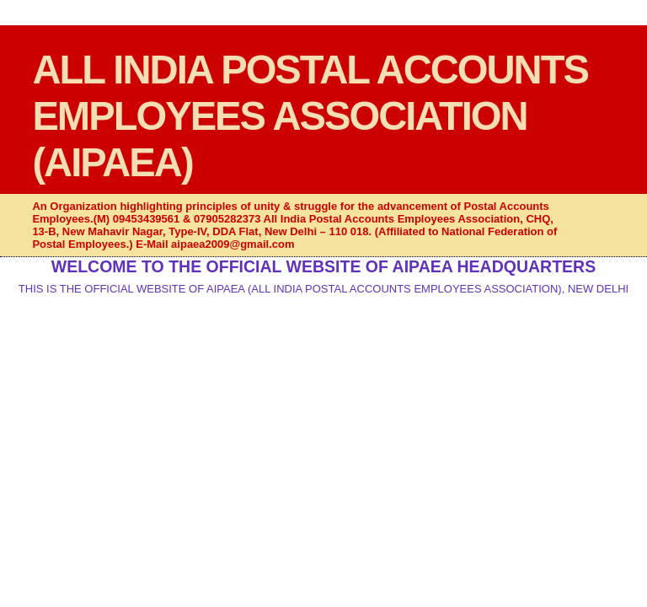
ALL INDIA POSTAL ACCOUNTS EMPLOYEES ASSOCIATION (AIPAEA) (310, 116)
